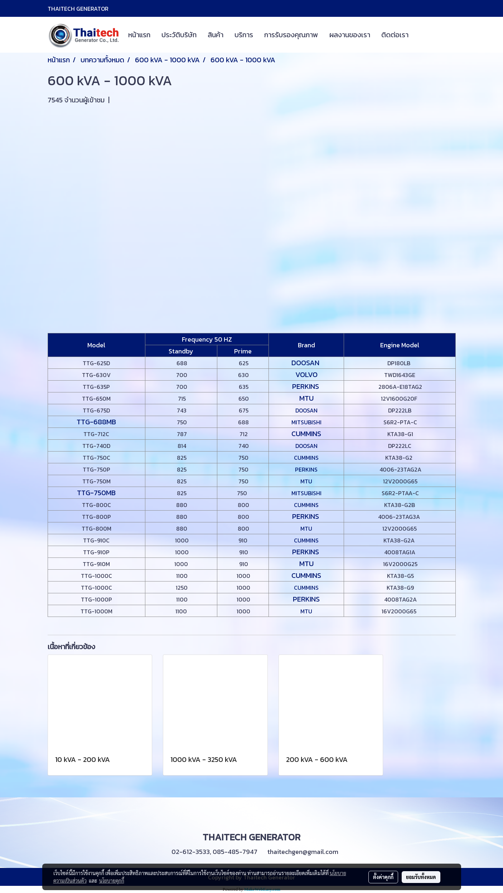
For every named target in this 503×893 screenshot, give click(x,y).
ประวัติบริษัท (179, 34)
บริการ (243, 34)
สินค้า (215, 34)
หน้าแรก (139, 34)
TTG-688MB (96, 421)
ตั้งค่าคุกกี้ (383, 877)
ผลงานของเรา (349, 34)
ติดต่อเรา (394, 34)
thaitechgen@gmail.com (302, 851)
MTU (306, 398)
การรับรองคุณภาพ (291, 34)
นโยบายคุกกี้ (111, 880)
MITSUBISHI (306, 422)
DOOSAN (306, 362)
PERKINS (306, 386)
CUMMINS (306, 433)
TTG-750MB (96, 492)
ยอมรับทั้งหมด (421, 877)
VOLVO (306, 374)
